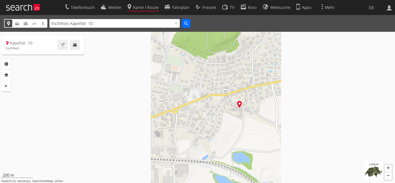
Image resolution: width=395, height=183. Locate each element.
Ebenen (6, 75)
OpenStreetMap (42, 181)
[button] (388, 168)
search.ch (10, 181)
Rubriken (6, 64)
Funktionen (6, 86)
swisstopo (24, 181)
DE (371, 7)
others (59, 181)
